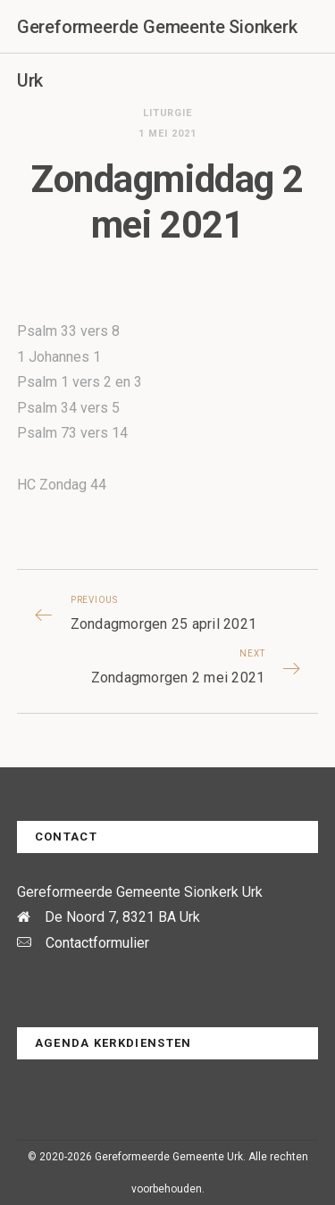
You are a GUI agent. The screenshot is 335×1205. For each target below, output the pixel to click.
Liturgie (168, 113)
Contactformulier (97, 942)
